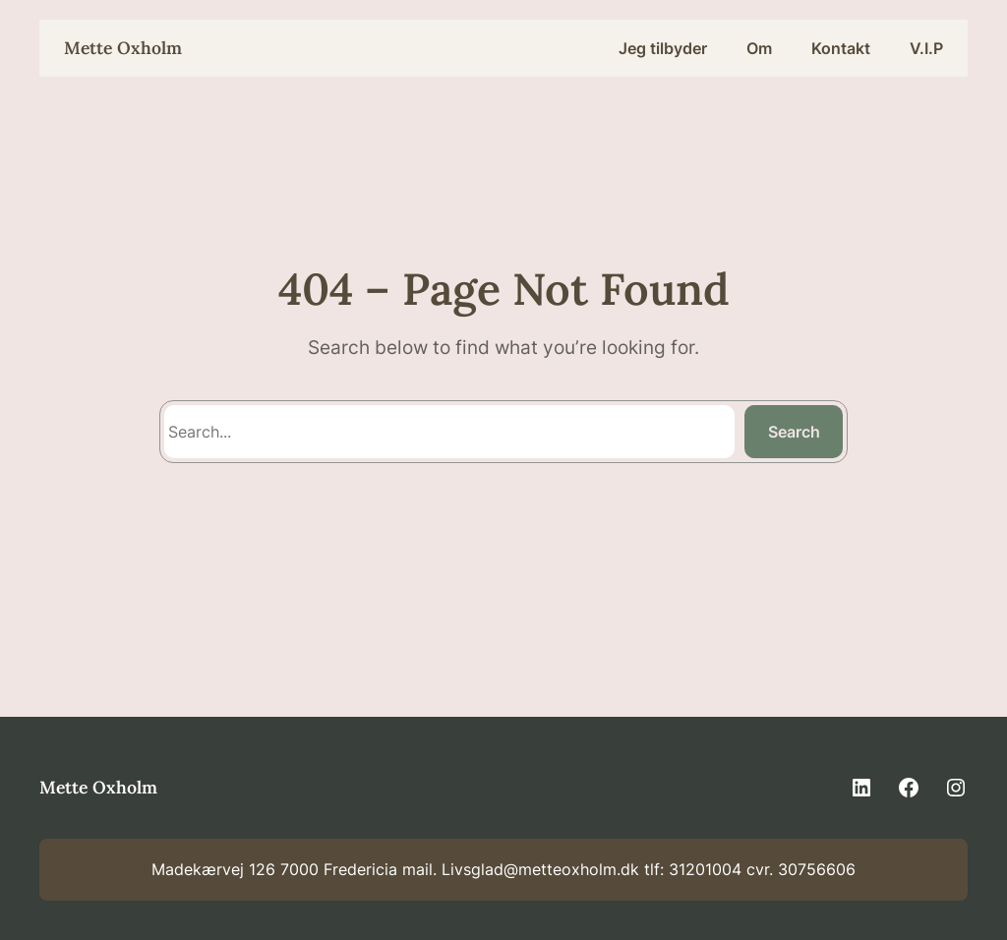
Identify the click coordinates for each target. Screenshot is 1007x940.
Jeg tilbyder (663, 48)
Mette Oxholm (123, 47)
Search (794, 431)
